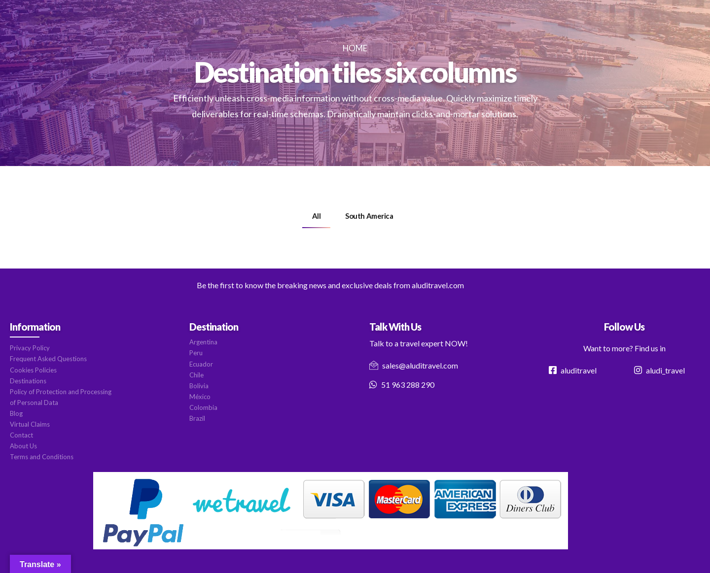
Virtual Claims (30, 424)
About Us (23, 446)
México (200, 397)
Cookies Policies (33, 370)
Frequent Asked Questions (48, 359)
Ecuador (201, 364)
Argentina (203, 342)
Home (355, 48)
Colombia (203, 407)
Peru (196, 353)
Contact (21, 435)
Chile (196, 375)
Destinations (28, 381)
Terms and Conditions (41, 457)
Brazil (197, 418)
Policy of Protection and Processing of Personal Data (60, 397)
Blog (16, 413)
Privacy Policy (30, 348)
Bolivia (199, 386)
